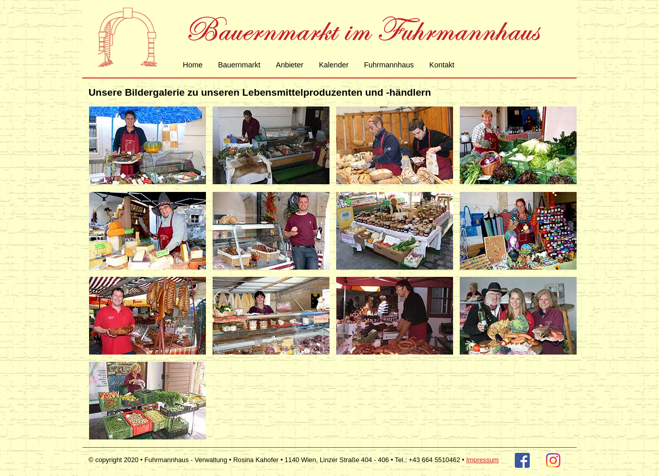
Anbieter (290, 65)
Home (192, 65)
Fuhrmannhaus (389, 65)
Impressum (482, 460)
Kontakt (442, 65)
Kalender (334, 65)
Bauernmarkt (239, 65)
